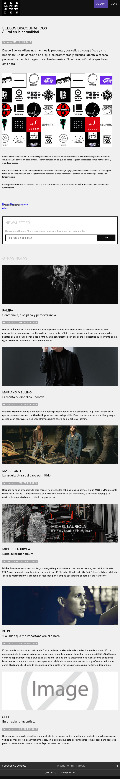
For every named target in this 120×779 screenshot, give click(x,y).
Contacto (50, 772)
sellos (5, 208)
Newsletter (68, 772)
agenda (100, 4)
